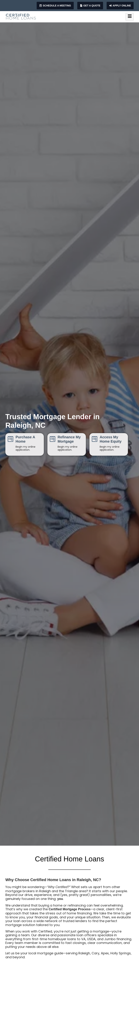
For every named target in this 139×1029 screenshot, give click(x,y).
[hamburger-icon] (130, 17)
